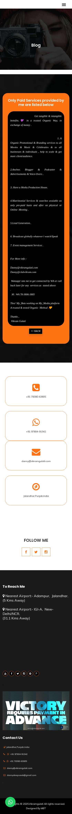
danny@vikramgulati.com (36, 461)
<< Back (36, 331)
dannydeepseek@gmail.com (21, 775)
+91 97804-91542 (36, 431)
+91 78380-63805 (36, 396)
